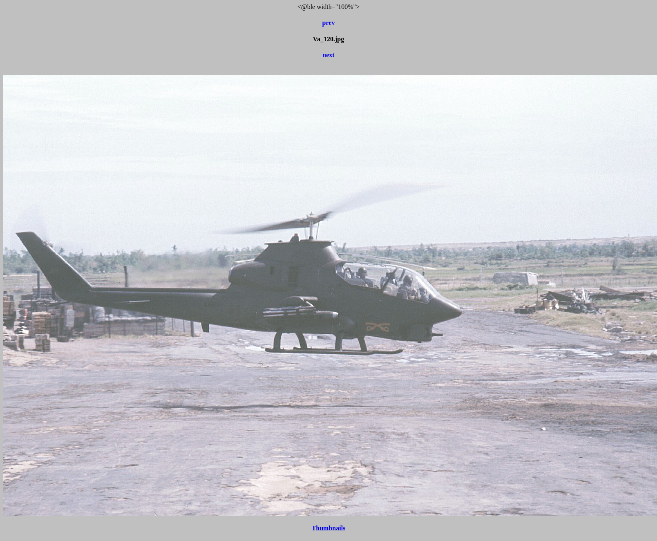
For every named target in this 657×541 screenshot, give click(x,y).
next (328, 54)
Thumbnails (329, 528)
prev (328, 22)
